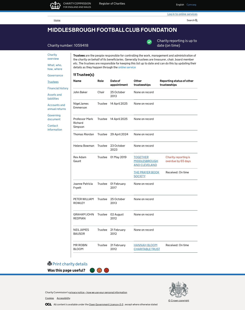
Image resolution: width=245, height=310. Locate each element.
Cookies (49, 298)
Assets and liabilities (55, 96)
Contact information (55, 127)
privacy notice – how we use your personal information (98, 292)
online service (127, 67)
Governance (55, 75)
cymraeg (191, 4)
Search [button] (192, 20)
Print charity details (68, 263)
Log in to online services (182, 14)
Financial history (58, 88)
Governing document (54, 117)
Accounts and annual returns (57, 107)
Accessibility (63, 298)
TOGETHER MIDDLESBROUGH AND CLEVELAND (146, 161)
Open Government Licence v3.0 (106, 304)
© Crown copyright (178, 300)
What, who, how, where (55, 67)
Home (57, 20)
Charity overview (53, 56)
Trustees (53, 82)
